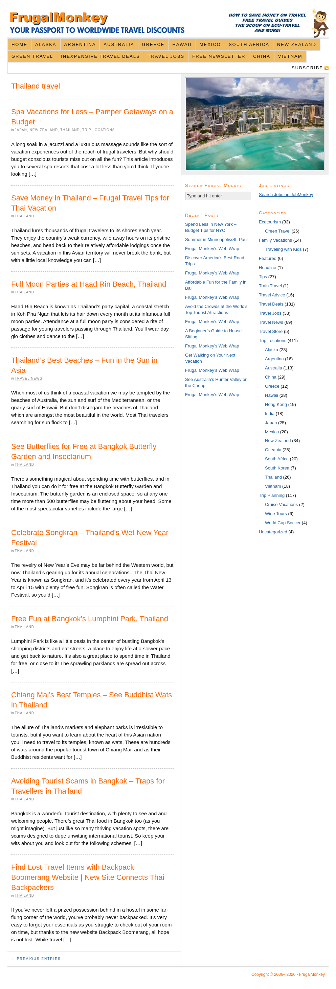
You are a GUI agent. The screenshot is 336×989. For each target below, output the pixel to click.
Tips (263, 276)
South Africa (249, 44)
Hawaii (182, 44)
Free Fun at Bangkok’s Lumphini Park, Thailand (89, 618)
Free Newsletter (218, 56)
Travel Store (271, 331)
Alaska (46, 44)
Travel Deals (271, 304)
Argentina (80, 44)
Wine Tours (276, 513)
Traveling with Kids (283, 249)
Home (19, 44)
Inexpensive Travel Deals (100, 56)
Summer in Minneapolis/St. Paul (216, 239)
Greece (153, 44)
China (261, 56)
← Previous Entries (36, 959)
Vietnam (290, 56)
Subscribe (307, 67)
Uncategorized (273, 531)
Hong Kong (276, 404)
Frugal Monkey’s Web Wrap (212, 248)
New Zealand (296, 44)
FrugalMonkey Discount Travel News (168, 22)
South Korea (277, 468)
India (269, 413)
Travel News (29, 378)
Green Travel (32, 56)
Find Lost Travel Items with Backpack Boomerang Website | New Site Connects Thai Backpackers (87, 877)
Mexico (210, 44)
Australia (119, 44)
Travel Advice (272, 294)
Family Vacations (275, 240)
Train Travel (270, 285)
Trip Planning (272, 495)
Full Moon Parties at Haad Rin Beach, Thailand (88, 284)
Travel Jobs (166, 56)
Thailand (70, 130)
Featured (267, 258)
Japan (21, 130)
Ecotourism (270, 221)
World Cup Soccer (282, 522)
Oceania (273, 449)
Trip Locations (98, 130)
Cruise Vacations (281, 504)
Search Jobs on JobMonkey (286, 194)
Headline (267, 267)
